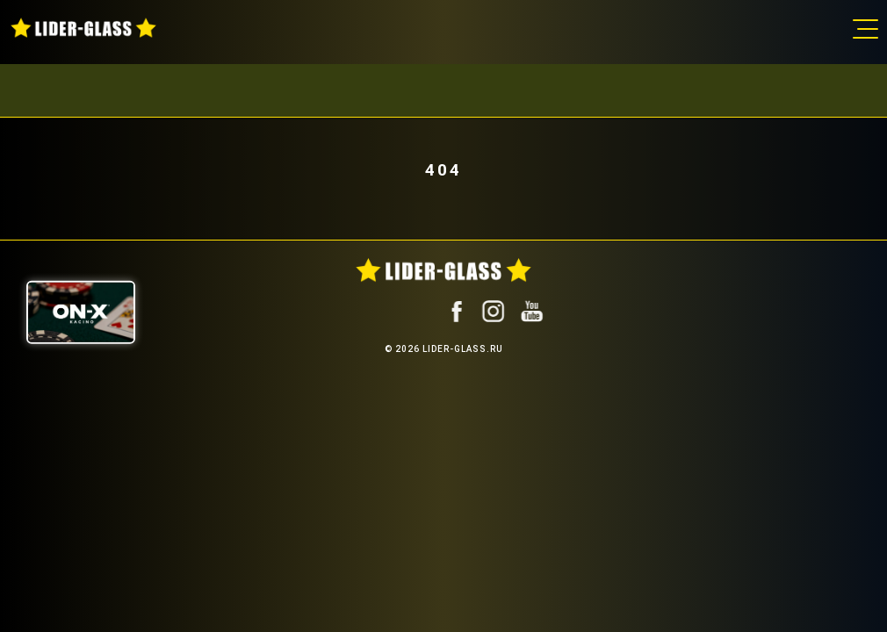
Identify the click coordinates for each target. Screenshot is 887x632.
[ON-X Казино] (80, 312)
